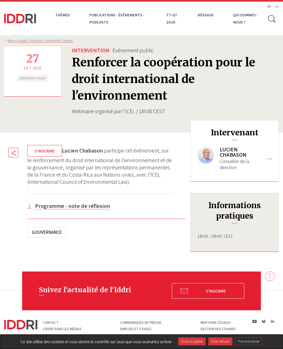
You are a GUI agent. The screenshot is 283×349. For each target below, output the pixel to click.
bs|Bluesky (264, 321)
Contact (50, 322)
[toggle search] (271, 18)
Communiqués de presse (140, 322)
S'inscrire (45, 151)
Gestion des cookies (218, 329)
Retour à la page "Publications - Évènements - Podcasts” (40, 40)
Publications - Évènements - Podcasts (116, 18)
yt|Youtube (254, 321)
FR (269, 6)
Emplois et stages (135, 329)
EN (277, 6)
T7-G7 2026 (171, 18)
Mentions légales (215, 322)
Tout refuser (220, 341)
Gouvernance (47, 232)
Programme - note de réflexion (72, 206)
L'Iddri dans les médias (62, 329)
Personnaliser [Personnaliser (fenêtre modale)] (249, 341)
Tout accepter (192, 341)
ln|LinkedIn (272, 321)
